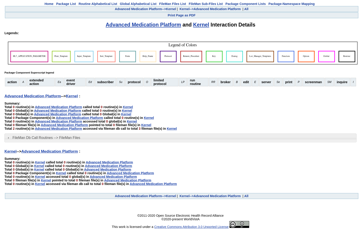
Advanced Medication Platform (143, 25)
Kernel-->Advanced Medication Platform (210, 9)
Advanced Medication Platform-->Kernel (145, 9)
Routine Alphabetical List (98, 4)
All (246, 9)
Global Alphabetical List (138, 4)
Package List (66, 4)
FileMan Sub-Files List (206, 4)
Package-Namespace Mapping (291, 4)
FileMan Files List (172, 4)
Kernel (201, 25)
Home (49, 4)
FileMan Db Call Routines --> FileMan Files (46, 138)
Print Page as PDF (182, 15)
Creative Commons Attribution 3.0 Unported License (191, 227)
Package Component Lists (245, 4)
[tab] (180, 138)
